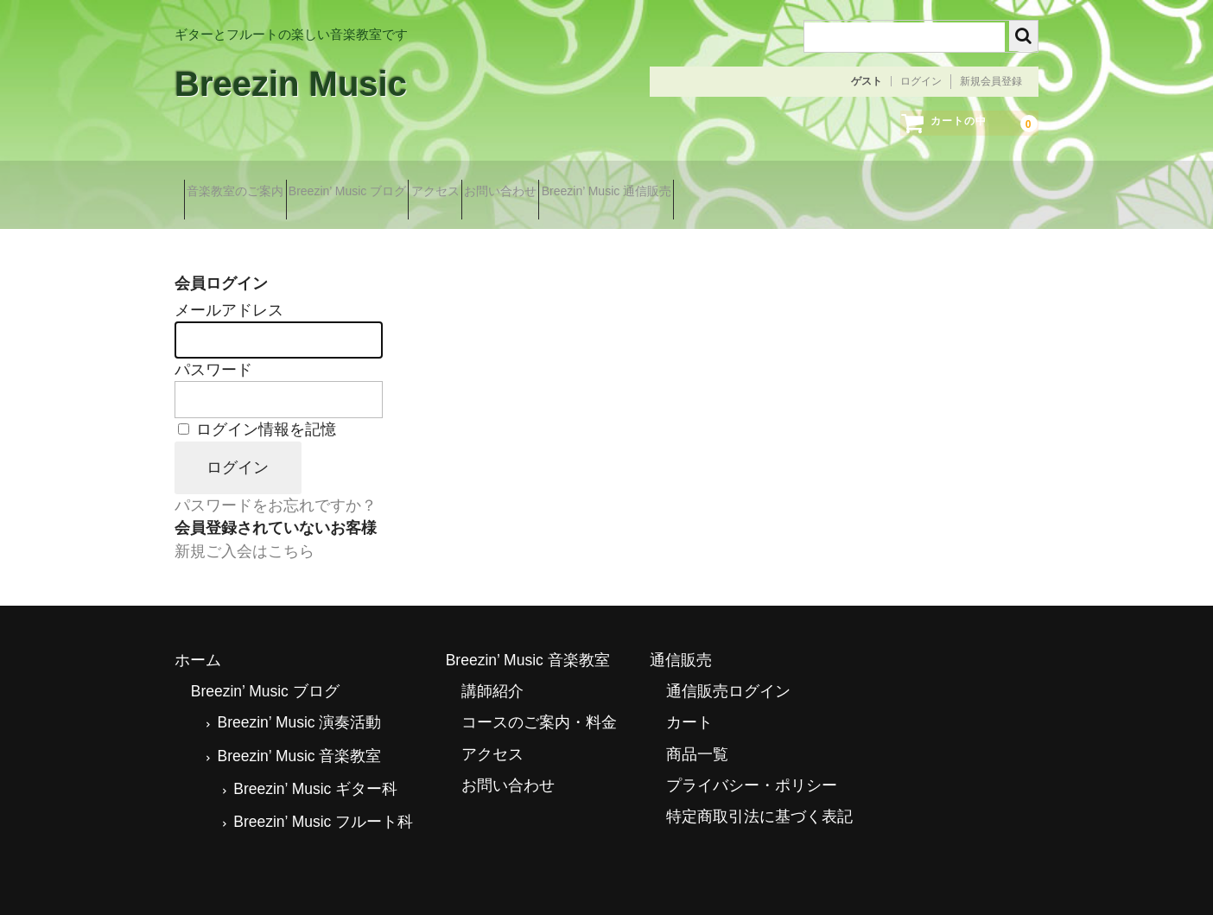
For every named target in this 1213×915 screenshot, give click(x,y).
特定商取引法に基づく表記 (759, 794)
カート (689, 699)
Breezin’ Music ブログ (383, 187)
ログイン (921, 81)
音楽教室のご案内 (241, 187)
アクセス (502, 187)
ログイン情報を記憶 (257, 407)
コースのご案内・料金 (539, 699)
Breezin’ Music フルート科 (323, 799)
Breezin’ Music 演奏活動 (299, 699)
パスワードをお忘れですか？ (276, 483)
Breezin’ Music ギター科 (315, 765)
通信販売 (681, 636)
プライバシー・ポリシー (751, 762)
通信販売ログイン (728, 668)
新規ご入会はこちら (244, 528)
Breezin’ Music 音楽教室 (299, 732)
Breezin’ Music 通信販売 (734, 187)
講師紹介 (492, 668)
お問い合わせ (598, 187)
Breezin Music (291, 84)
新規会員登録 (991, 81)
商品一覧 (697, 731)
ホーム (198, 636)
